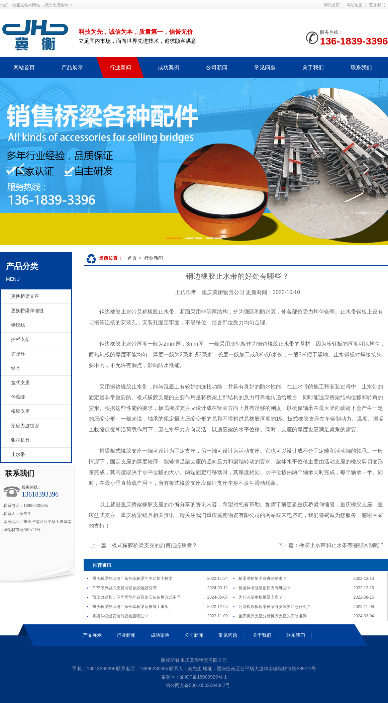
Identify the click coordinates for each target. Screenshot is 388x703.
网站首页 (332, 5)
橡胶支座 (20, 411)
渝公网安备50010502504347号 (197, 685)
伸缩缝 (18, 397)
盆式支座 (20, 382)
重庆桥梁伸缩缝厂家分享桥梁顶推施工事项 (130, 606)
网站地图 (355, 5)
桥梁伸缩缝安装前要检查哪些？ (120, 616)
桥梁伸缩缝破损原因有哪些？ (264, 588)
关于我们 (262, 635)
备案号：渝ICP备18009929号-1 (194, 677)
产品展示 (92, 635)
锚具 (15, 368)
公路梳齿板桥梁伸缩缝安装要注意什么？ (274, 606)
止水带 (18, 454)
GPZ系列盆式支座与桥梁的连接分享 (124, 588)
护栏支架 (20, 339)
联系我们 (377, 5)
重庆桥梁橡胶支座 (142, 504)
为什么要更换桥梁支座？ (260, 597)
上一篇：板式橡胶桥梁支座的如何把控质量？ (143, 545)
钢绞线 (18, 325)
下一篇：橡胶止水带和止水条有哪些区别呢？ (331, 545)
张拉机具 (20, 440)
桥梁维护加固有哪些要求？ (262, 578)
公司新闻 (194, 635)
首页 (132, 258)
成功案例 (160, 635)
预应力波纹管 (25, 425)
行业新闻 (153, 258)
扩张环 (18, 353)
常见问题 (227, 635)
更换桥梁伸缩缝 (27, 310)
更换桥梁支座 (25, 296)
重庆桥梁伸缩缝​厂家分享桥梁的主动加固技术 (132, 578)
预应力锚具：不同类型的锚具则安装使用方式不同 (136, 597)
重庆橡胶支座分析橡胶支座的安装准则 (272, 616)
